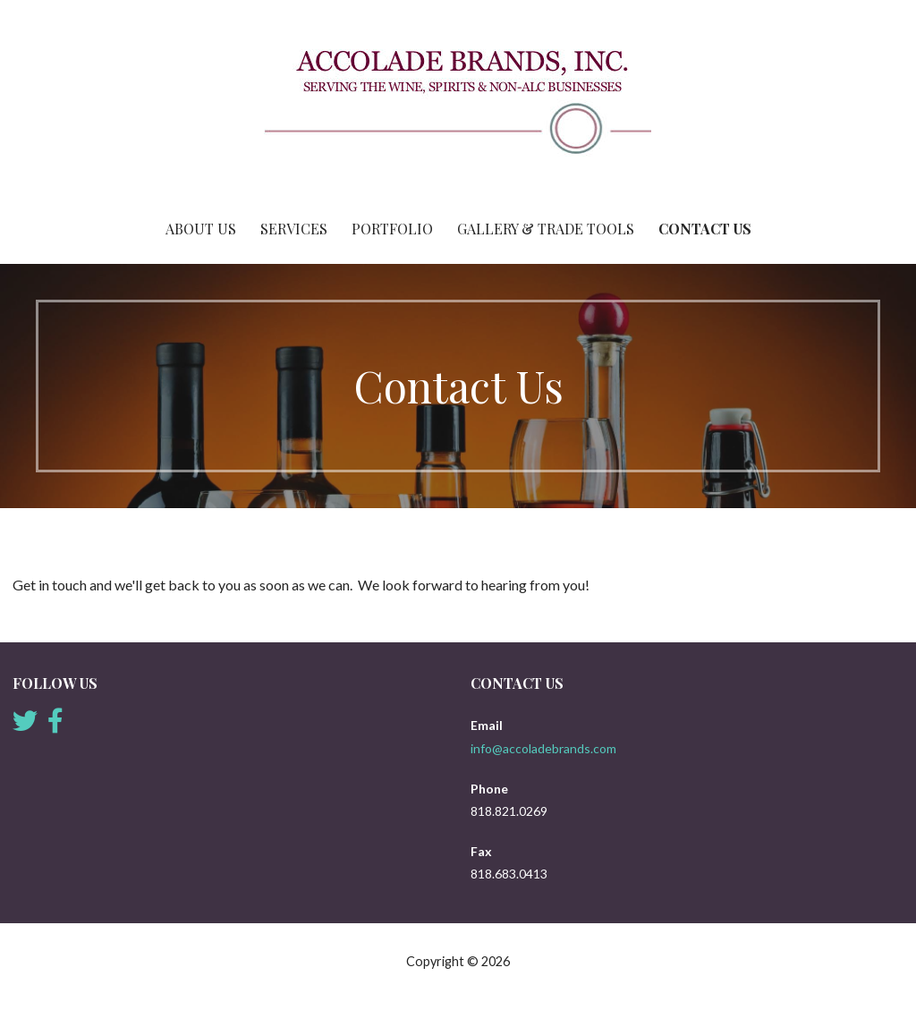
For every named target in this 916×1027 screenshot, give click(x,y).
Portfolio (392, 228)
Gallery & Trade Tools (545, 228)
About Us (200, 228)
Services (293, 228)
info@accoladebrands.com (543, 748)
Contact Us (704, 228)
